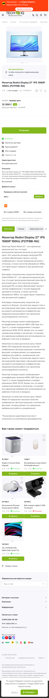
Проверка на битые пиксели (15, 192)
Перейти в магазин (24, 9)
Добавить (39, 196)
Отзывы (21, 229)
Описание (8, 229)
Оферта (41, 658)
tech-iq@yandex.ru (9, 623)
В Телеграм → (29, 692)
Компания (6, 602)
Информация (7, 607)
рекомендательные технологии (13, 667)
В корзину (24, 130)
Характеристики (36, 229)
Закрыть (14, 692)
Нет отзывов (12, 90)
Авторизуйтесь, (16, 69)
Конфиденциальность (26, 658)
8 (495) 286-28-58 (9, 620)
